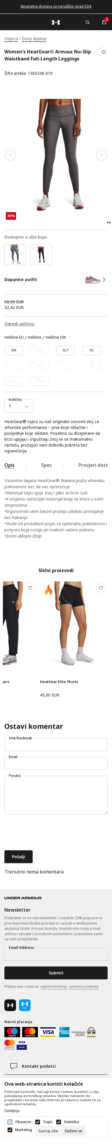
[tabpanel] (56, 155)
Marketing (23, 1130)
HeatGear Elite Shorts (59, 681)
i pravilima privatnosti (84, 986)
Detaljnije (12, 1111)
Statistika (71, 1122)
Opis (9, 465)
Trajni (47, 1122)
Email (13, 756)
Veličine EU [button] (14, 337)
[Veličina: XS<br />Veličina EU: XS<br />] (91, 350)
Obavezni (23, 1122)
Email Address (21, 947)
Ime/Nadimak (20, 738)
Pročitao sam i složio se (51, 986)
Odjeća (11, 38)
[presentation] (48, 833)
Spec (46, 465)
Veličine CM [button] (56, 337)
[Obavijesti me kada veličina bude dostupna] (39, 350)
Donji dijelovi (34, 38)
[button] (104, 62)
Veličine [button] (34, 337)
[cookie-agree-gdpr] (73, 1131)
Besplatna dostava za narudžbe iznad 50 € (56, 6)
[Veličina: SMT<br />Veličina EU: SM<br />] (13, 350)
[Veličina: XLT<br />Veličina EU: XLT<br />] (65, 350)
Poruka (15, 775)
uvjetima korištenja (53, 986)
